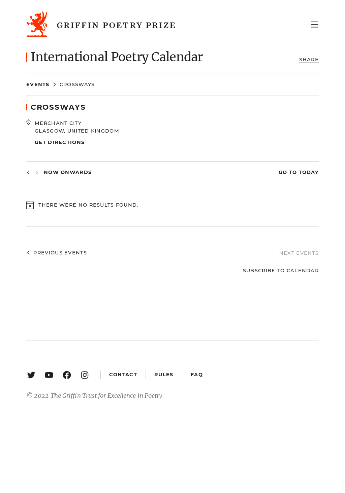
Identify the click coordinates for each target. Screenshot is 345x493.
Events (38, 84)
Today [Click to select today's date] (308, 172)
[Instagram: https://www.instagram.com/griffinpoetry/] (85, 375)
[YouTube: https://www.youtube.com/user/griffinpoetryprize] (49, 375)
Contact (123, 375)
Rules (163, 375)
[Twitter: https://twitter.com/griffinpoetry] (31, 375)
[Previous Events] (28, 172)
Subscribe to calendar (281, 271)
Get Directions (60, 142)
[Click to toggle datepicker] (68, 172)
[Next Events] (37, 172)
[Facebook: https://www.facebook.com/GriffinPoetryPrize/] (67, 375)
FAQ (197, 375)
